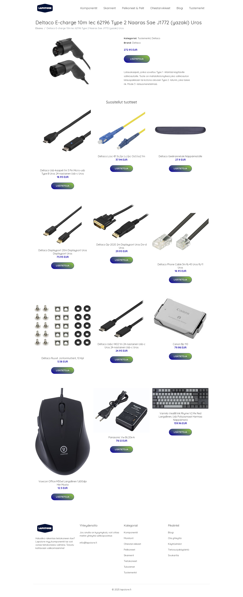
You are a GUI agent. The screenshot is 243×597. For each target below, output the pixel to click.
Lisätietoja (137, 61)
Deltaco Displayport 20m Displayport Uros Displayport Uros (62, 254)
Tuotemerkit (196, 9)
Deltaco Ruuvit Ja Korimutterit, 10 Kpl (63, 360)
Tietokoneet (130, 563)
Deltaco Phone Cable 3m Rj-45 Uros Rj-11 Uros (180, 268)
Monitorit (128, 540)
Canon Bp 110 (180, 346)
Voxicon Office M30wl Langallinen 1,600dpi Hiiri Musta (63, 485)
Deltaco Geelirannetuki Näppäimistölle (180, 158)
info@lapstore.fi (88, 544)
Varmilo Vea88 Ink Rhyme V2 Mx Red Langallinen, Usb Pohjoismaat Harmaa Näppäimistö (180, 419)
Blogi (180, 9)
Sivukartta (173, 557)
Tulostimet (129, 568)
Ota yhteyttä (174, 540)
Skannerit (110, 9)
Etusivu (39, 30)
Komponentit (88, 9)
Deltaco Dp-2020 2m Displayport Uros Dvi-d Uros (121, 248)
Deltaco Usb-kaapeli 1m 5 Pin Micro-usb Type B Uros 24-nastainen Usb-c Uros (62, 174)
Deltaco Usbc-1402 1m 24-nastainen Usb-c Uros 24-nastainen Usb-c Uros (121, 348)
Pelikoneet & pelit (133, 9)
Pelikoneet (129, 551)
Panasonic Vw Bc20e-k (121, 439)
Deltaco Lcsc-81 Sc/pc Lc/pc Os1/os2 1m (121, 158)
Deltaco (156, 40)
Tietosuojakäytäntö (178, 551)
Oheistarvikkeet (160, 9)
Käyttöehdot (175, 546)
